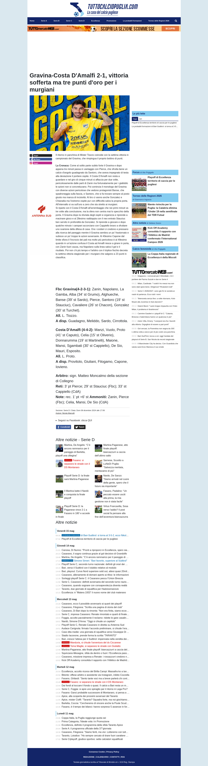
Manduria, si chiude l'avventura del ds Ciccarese (91, 642)
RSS (123, 757)
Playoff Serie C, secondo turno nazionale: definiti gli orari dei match (97, 564)
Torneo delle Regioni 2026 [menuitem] (158, 21)
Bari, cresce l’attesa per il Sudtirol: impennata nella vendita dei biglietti (98, 639)
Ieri (140, 119)
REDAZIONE (88, 757)
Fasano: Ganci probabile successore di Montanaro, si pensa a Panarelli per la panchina (107, 692)
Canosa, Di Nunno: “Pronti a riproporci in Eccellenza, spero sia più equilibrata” (102, 550)
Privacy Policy (112, 752)
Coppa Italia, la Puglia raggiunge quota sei (84, 718)
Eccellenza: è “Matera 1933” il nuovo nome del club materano (94, 592)
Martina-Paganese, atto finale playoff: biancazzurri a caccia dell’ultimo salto (101, 649)
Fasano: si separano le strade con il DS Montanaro (77, 464)
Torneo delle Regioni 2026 (147, 196)
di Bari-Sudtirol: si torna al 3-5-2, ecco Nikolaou (96, 535)
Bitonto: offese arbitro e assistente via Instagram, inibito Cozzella (95, 675)
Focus (136, 172)
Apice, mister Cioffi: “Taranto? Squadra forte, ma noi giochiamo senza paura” (101, 699)
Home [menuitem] (32, 21)
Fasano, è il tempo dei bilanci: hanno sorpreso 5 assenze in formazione (99, 706)
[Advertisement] (155, 90)
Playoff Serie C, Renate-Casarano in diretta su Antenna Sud (93, 625)
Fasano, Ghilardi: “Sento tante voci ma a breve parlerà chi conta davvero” (100, 678)
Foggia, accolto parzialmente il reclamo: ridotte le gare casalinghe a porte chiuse (104, 618)
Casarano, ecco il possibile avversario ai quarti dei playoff (92, 603)
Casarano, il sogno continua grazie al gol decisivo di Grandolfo (94, 553)
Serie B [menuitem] (56, 21)
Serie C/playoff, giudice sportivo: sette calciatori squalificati (92, 739)
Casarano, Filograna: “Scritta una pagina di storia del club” (92, 607)
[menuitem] (176, 21)
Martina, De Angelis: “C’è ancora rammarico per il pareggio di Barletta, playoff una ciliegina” (109, 557)
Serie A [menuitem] (44, 21)
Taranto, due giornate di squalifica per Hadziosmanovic (90, 589)
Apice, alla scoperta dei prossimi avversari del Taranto (89, 696)
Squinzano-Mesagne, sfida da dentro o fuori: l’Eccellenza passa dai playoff (100, 653)
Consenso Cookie (97, 752)
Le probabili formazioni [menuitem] (132, 21)
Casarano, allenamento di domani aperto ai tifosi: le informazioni (95, 575)
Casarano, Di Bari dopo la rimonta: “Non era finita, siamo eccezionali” (98, 611)
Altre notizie (139, 223)
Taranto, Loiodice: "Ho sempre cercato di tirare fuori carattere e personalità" (101, 735)
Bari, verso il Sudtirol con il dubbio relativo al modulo (89, 568)
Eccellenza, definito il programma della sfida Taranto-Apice (92, 725)
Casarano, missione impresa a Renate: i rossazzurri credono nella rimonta (100, 656)
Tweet (79, 427)
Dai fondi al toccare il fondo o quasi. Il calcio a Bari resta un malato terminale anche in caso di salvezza (115, 685)
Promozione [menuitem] (111, 21)
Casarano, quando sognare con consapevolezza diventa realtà (94, 585)
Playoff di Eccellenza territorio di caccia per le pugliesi (90, 539)
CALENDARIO (102, 757)
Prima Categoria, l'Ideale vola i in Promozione (85, 721)
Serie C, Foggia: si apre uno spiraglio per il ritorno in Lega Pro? (95, 689)
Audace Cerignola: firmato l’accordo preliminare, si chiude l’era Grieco (97, 628)
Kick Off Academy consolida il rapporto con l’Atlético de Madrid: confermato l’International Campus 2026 (116, 660)
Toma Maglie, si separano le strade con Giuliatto (91, 646)
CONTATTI (114, 757)
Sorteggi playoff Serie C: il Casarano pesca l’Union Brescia (92, 578)
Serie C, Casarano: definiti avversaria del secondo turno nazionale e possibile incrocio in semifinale (113, 582)
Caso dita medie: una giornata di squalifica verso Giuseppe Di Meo (96, 632)
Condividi (63, 427)
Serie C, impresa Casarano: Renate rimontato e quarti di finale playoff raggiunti (103, 614)
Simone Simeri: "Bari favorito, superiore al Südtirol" (94, 560)
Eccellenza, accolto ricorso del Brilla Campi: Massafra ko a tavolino (97, 671)
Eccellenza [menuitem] (95, 21)
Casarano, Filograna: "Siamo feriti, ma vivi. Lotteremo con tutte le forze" (99, 732)
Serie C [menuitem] (69, 21)
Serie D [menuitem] (82, 21)
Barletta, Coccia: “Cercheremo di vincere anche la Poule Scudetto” (96, 703)
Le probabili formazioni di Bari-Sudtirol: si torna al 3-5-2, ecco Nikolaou (161, 126)
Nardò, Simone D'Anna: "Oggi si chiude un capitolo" (89, 621)
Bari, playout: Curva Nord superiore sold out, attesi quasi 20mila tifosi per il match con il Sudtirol (112, 571)
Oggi (135, 119)
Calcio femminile (142, 249)
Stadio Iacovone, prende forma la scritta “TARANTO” (89, 635)
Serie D (67, 410)
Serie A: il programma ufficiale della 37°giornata (86, 728)
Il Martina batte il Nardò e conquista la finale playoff (76, 494)
